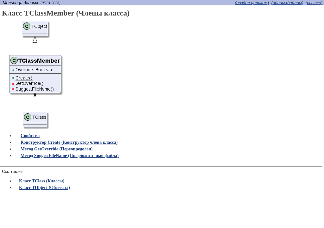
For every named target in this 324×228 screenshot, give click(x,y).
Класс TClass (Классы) (41, 181)
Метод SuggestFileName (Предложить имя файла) (70, 155)
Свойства (30, 135)
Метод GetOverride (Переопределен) (57, 149)
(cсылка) (314, 2)
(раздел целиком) (252, 2)
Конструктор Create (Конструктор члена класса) (69, 142)
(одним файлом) (287, 2)
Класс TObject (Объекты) (44, 187)
